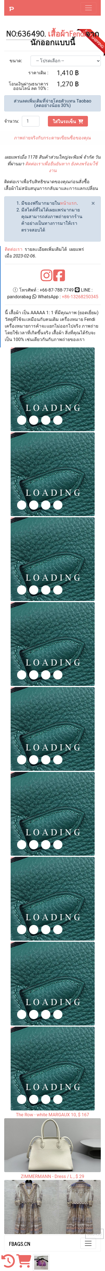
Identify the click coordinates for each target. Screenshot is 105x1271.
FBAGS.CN (19, 1243)
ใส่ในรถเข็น (68, 121)
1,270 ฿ (68, 84)
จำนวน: (11, 121)
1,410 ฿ (68, 73)
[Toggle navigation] (88, 7)
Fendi (77, 33)
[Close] (93, 203)
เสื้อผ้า (58, 33)
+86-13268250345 (80, 296)
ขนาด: (16, 60)
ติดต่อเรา (13, 249)
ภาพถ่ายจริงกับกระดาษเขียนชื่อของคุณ (52, 137)
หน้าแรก (68, 203)
